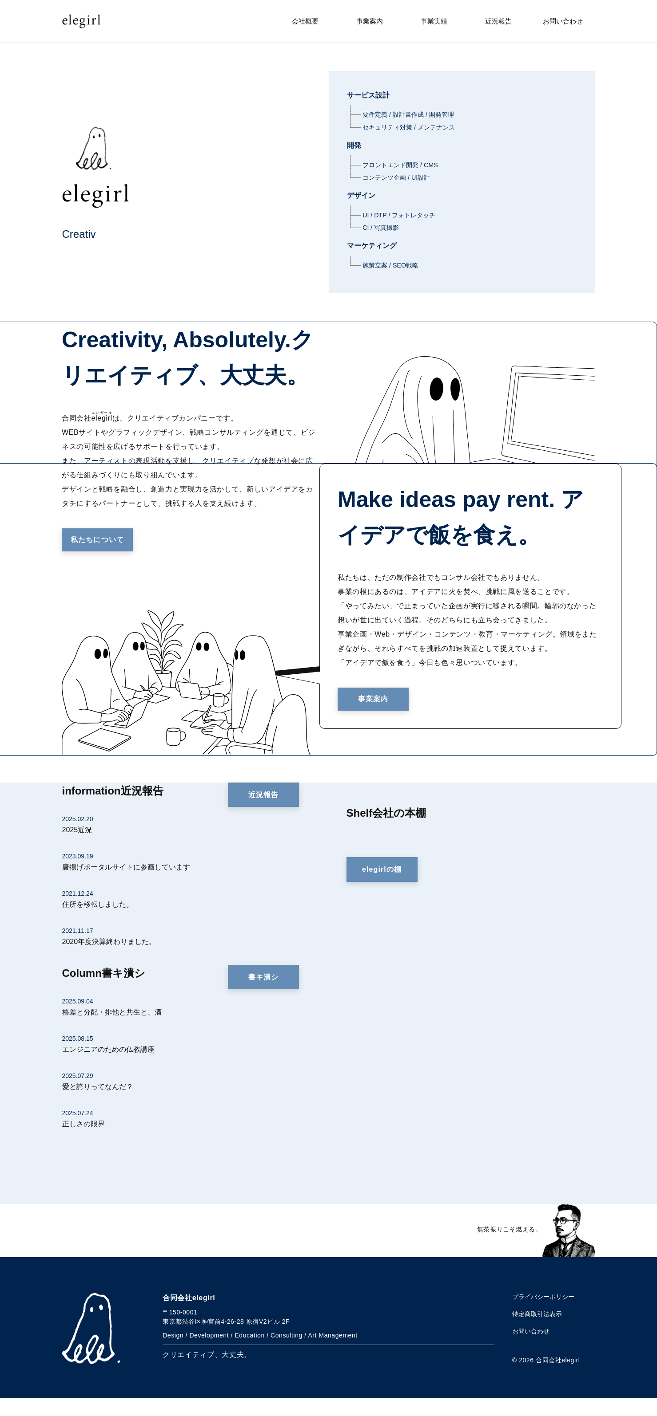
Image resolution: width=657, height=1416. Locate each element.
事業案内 (369, 21)
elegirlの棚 (382, 887)
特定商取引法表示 (537, 1331)
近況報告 (498, 21)
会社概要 (305, 21)
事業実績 (434, 21)
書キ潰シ (263, 995)
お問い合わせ (563, 21)
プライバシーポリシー (543, 1314)
